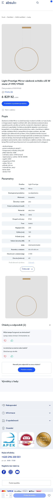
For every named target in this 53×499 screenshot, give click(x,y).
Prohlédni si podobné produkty (15, 104)
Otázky (9, 92)
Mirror (30, 189)
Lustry (29, 17)
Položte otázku (26, 370)
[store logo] (11, 2)
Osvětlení (10, 17)
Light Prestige (33, 184)
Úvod (3, 17)
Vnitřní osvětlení (20, 17)
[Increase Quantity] (10, 495)
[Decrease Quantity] (3, 495)
